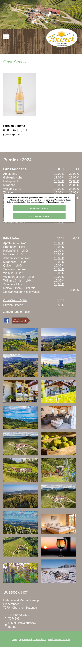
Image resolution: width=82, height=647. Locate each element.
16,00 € (59, 192)
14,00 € (59, 188)
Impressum (24, 639)
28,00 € (74, 192)
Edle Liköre (11, 238)
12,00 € (59, 173)
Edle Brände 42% (15, 169)
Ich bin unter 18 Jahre (39, 216)
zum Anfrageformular (16, 311)
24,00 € (74, 188)
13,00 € (59, 177)
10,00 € (59, 243)
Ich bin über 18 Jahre (39, 208)
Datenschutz (39, 639)
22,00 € (74, 177)
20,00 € (74, 173)
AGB (14, 639)
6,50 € (60, 305)
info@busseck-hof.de (59, 639)
